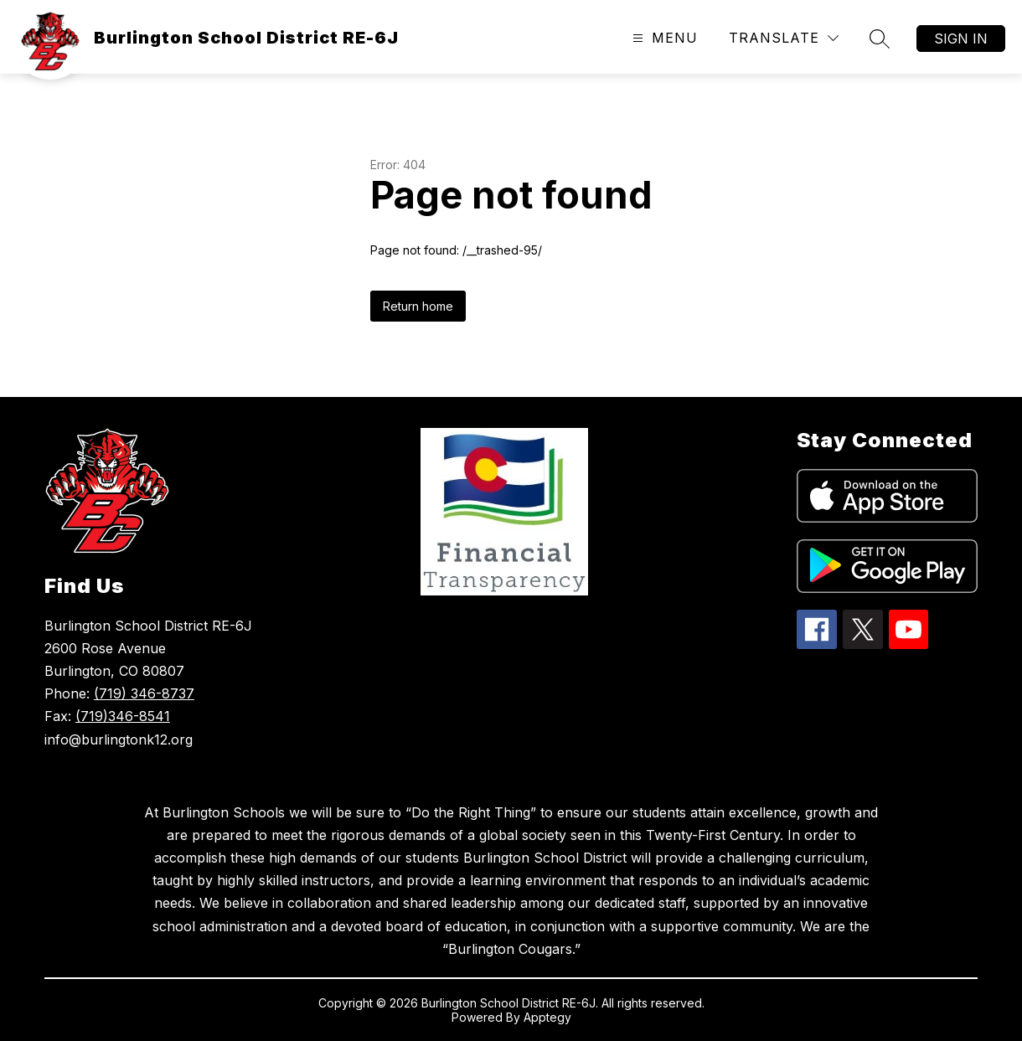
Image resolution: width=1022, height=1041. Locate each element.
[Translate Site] (784, 38)
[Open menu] (663, 38)
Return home (418, 306)
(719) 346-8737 (144, 693)
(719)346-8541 (122, 716)
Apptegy (547, 1017)
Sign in (961, 38)
